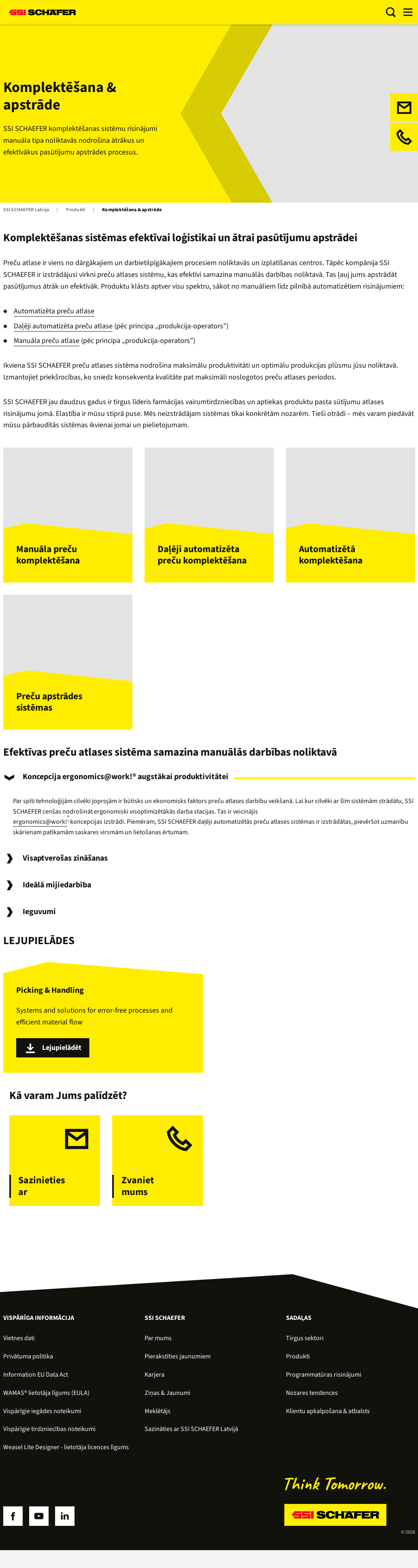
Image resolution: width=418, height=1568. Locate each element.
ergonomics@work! (40, 829)
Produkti (75, 210)
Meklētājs (158, 1418)
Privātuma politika (28, 1363)
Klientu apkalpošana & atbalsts (328, 1418)
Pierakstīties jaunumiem (178, 1363)
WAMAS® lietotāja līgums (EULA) (46, 1399)
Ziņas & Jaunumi (167, 1399)
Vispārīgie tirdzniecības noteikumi (49, 1436)
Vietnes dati (19, 1345)
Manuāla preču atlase (46, 341)
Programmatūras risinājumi (323, 1381)
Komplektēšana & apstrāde (132, 210)
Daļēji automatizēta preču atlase (63, 326)
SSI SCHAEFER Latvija (26, 210)
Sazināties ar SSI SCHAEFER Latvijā (191, 1436)
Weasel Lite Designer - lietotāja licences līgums (66, 1454)
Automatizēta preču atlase (54, 311)
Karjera (154, 1381)
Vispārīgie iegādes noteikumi (42, 1418)
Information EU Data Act (35, 1381)
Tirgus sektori (305, 1345)
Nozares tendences (312, 1399)
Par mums (158, 1345)
